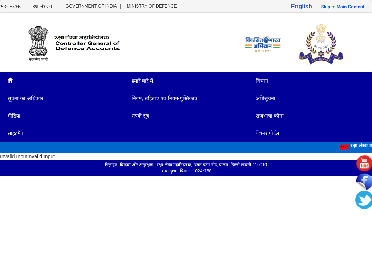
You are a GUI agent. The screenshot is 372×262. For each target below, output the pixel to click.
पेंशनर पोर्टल (267, 133)
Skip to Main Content (342, 6)
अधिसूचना (266, 98)
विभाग (263, 81)
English (301, 6)
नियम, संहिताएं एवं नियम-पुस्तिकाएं (164, 98)
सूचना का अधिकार (26, 98)
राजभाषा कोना (270, 116)
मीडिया (14, 116)
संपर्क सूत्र (141, 116)
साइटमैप (15, 133)
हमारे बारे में (142, 81)
